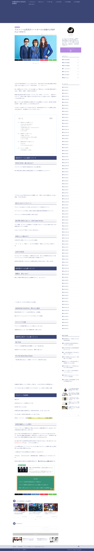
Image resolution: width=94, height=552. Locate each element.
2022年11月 (66, 198)
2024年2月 (66, 156)
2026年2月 (66, 90)
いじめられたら (32, 1)
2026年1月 (66, 93)
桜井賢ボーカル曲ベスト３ (27, 133)
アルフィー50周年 (25, 148)
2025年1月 (66, 126)
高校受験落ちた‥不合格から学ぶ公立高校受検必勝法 (71, 339)
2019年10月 (66, 310)
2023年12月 (66, 159)
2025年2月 (66, 123)
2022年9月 (66, 204)
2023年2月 (66, 189)
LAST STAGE (25, 130)
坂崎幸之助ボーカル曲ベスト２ (28, 141)
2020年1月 (66, 301)
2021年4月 (66, 256)
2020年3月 (66, 295)
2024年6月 (66, 147)
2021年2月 (66, 262)
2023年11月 (66, 162)
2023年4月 (66, 183)
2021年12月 (66, 232)
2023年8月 (66, 171)
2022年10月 (66, 201)
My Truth (24, 143)
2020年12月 (66, 268)
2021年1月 (66, 265)
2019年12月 (66, 304)
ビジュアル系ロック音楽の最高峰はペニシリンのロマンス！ (71, 371)
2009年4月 (66, 322)
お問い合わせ (31, 4)
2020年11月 (66, 271)
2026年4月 (66, 87)
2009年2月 (66, 328)
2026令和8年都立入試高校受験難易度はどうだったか (71, 348)
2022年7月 (66, 210)
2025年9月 (66, 102)
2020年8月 (66, 280)
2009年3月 (66, 325)
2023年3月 (66, 186)
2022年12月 (66, 195)
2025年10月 (66, 99)
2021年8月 (66, 244)
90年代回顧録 (68, 1)
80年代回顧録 (77, 1)
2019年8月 (66, 316)
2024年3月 (66, 153)
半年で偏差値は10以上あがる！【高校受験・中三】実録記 (71, 358)
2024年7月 (66, 144)
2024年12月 (66, 129)
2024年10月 (66, 135)
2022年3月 (66, 222)
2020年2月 (66, 298)
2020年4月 (66, 292)
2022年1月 (66, 229)
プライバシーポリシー (17, 550)
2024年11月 (66, 132)
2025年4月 (66, 117)
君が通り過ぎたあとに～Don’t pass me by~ (31, 127)
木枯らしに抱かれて (26, 129)
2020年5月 (66, 289)
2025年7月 (66, 108)
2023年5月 (66, 180)
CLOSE (51, 118)
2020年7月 (66, 283)
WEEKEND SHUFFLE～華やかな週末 (29, 137)
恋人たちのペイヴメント (27, 125)
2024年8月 (66, 141)
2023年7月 (66, 174)
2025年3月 (66, 120)
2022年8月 (66, 207)
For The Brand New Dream (27, 145)
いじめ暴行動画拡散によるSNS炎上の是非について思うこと (71, 353)
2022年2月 (66, 225)
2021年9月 (66, 241)
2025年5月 (66, 114)
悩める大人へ (41, 1)
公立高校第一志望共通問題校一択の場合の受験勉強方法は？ (71, 380)
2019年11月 (66, 307)
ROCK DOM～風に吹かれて (27, 124)
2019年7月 (66, 319)
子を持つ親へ (50, 1)
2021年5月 (66, 253)
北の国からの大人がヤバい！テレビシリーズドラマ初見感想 (71, 376)
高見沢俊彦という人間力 (27, 150)
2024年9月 (66, 138)
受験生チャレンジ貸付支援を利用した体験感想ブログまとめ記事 (71, 362)
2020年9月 (66, 277)
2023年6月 (66, 177)
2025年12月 (66, 96)
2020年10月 (66, 274)
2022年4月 (66, 219)
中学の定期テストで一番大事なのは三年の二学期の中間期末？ (71, 367)
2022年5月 (66, 216)
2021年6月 (66, 250)
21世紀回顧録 (71, 59)
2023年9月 (66, 168)
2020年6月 (66, 286)
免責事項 (24, 550)
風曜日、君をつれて (26, 135)
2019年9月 (66, 313)
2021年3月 (66, 259)
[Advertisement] (47, 14)
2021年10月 (66, 238)
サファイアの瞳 (25, 138)
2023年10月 (66, 165)
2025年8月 (66, 105)
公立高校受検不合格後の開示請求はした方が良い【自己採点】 (71, 344)
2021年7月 (66, 247)
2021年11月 (66, 235)
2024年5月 (66, 150)
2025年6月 (66, 111)
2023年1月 (66, 192)
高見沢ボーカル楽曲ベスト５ (27, 122)
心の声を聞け (59, 1)
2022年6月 (66, 213)
